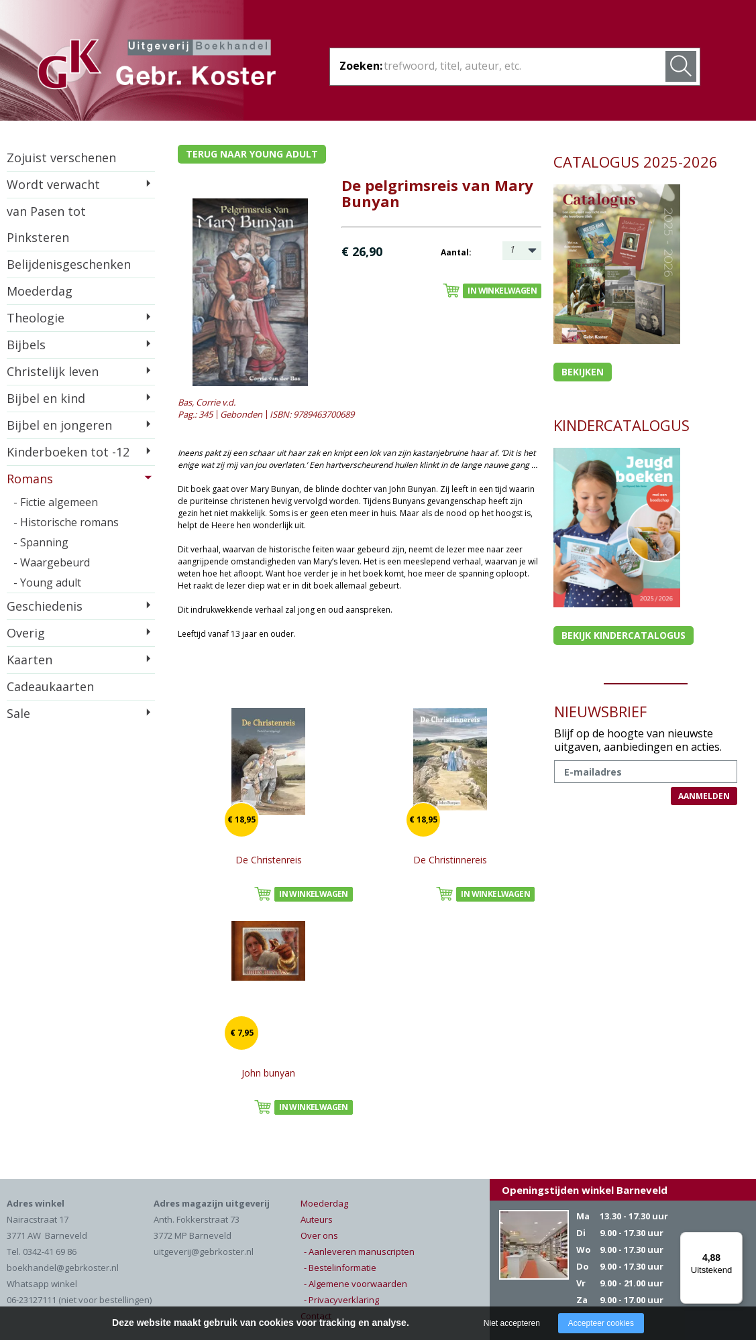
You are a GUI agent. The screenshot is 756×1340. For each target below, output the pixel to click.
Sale (18, 713)
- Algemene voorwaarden (355, 1284)
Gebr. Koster (157, 66)
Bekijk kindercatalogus (623, 635)
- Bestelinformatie (340, 1268)
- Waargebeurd (51, 562)
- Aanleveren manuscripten (359, 1251)
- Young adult (47, 582)
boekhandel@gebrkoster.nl (63, 1268)
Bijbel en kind (46, 398)
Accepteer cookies (601, 1323)
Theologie (35, 318)
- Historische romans (66, 522)
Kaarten (29, 660)
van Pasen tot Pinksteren (46, 224)
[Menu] (734, 1240)
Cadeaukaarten (50, 686)
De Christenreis (268, 859)
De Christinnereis (450, 859)
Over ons (319, 1235)
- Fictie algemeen (55, 502)
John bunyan (268, 1073)
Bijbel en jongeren (59, 425)
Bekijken (582, 371)
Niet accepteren (512, 1323)
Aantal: (456, 252)
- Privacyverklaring (341, 1300)
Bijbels (26, 345)
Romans (30, 479)
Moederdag (39, 291)
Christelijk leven (53, 371)
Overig (26, 633)
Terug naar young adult (252, 153)
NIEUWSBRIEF (600, 711)
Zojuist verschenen (61, 157)
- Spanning (40, 542)
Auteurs (317, 1219)
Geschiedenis (45, 606)
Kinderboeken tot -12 (68, 452)
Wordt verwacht (53, 184)
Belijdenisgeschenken (69, 264)
